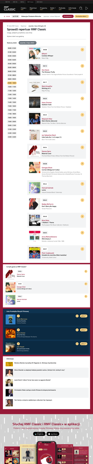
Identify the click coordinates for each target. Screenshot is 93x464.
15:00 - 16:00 (12, 106)
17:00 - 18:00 (12, 114)
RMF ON (15, 2)
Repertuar (33, 8)
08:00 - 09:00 (12, 79)
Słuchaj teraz (67, 16)
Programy (43, 8)
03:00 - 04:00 (12, 60)
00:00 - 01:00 (12, 48)
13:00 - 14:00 (12, 98)
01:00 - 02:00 (12, 52)
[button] (80, 8)
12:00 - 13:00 (12, 94)
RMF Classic (30, 2)
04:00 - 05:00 (12, 64)
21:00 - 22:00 (12, 129)
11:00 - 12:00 (12, 91)
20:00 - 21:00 (12, 125)
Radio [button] (52, 8)
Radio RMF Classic (13, 26)
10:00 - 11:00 (12, 87)
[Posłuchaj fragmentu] (82, 49)
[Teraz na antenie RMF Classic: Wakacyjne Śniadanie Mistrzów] (31, 16)
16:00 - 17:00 (12, 110)
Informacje (72, 8)
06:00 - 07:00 (12, 71)
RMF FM (7, 2)
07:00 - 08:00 (12, 75)
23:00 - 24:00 (12, 137)
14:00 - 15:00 (12, 102)
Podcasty (62, 8)
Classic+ (23, 8)
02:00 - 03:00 (12, 56)
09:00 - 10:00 (12, 83)
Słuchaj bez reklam (81, 16)
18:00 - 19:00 (12, 118)
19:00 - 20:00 (12, 121)
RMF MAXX (39, 2)
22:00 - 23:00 (12, 133)
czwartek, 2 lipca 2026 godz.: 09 (37, 26)
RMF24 (22, 2)
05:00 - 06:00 (12, 67)
